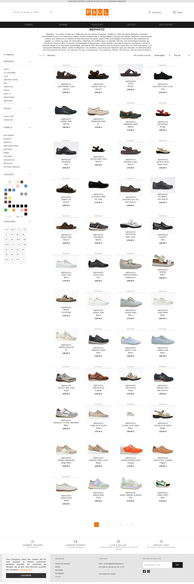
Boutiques (165, 25)
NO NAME (59, 572)
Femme (28, 25)
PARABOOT (59, 575)
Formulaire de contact (107, 576)
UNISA (57, 569)
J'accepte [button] (26, 575)
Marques (97, 25)
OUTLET (131, 25)
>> (133, 527)
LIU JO (57, 578)
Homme (62, 25)
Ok (177, 567)
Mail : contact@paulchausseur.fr (111, 565)
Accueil (42, 55)
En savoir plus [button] (26, 570)
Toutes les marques (62, 565)
